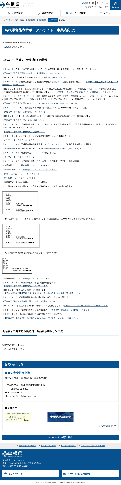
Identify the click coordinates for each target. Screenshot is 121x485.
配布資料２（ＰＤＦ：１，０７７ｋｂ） (40, 170)
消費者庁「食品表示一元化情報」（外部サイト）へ (26, 112)
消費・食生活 (19, 20)
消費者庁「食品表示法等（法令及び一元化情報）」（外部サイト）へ (86, 92)
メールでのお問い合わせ (79, 473)
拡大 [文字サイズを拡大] (100, 7)
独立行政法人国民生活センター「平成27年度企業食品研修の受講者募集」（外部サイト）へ (43, 149)
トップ (4, 20)
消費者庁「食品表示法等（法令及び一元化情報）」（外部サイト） (32, 73)
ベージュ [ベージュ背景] (104, 3)
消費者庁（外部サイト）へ (54, 77)
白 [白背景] (93, 3)
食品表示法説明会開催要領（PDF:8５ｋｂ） (23, 293)
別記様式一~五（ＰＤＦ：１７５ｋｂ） (20, 178)
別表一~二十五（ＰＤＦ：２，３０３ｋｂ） (22, 174)
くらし (11, 20)
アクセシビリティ (68, 446)
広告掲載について (108, 426)
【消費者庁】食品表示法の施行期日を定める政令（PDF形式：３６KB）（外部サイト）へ (42, 318)
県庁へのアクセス (17, 473)
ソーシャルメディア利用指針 (93, 446)
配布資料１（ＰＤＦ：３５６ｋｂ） (36, 165)
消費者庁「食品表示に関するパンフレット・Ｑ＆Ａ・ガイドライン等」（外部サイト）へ (42, 103)
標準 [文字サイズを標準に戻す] (106, 7)
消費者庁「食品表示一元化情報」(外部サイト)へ (24, 132)
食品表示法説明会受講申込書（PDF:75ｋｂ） (63, 293)
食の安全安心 (30, 20)
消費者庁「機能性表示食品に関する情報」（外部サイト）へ (29, 301)
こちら (7, 47)
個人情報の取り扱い (27, 446)
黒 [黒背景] (97, 3)
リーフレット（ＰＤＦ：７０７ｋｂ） (20, 157)
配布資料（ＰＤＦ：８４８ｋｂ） (37, 279)
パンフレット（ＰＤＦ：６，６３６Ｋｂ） (22, 140)
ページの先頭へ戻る (62, 437)
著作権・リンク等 (48, 446)
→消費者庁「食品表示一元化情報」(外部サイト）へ (24, 120)
